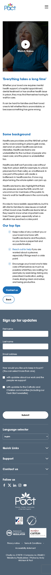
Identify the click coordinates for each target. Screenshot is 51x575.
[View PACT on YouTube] (25, 485)
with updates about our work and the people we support (25, 379)
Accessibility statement (25, 548)
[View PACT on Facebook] (4, 485)
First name (8, 328)
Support (8, 458)
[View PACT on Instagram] (19, 485)
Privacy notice (13, 543)
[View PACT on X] (9, 485)
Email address (10, 354)
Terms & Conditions (32, 543)
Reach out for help (22, 249)
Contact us (10, 469)
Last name (8, 341)
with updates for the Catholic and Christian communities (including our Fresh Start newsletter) (25, 390)
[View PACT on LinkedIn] (14, 485)
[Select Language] (25, 437)
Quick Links (11, 448)
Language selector (15, 429)
